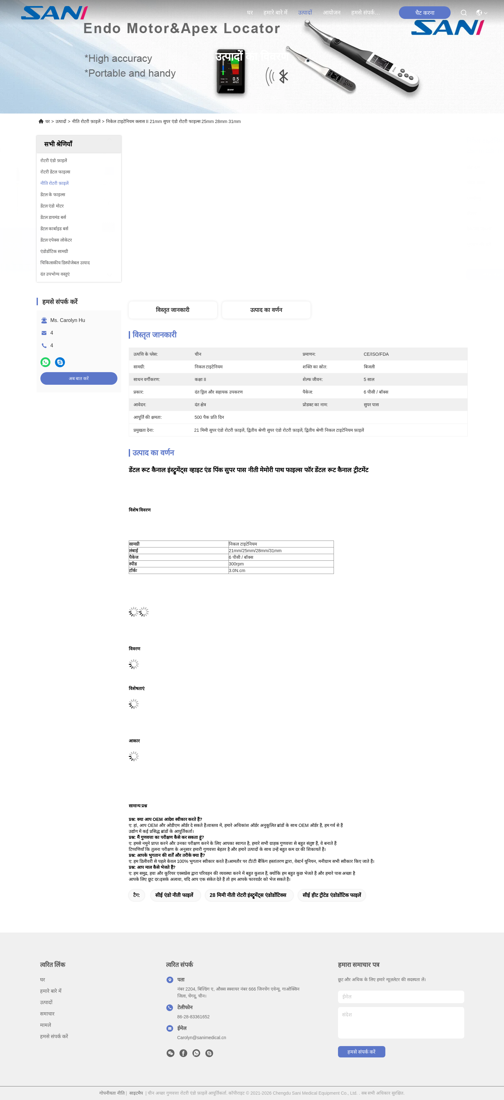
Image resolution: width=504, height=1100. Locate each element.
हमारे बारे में (276, 12)
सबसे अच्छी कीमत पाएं (352, 274)
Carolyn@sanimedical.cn (201, 1037)
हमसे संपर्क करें (366, 12)
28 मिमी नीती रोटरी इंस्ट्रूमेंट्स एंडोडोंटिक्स (248, 895)
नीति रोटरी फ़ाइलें (86, 121)
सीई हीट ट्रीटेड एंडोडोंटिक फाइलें (332, 895)
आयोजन (332, 12)
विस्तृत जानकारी (172, 310)
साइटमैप (136, 1093)
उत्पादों (305, 12)
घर (250, 12)
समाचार (47, 1013)
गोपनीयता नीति (112, 1093)
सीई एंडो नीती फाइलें (174, 895)
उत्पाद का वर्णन (266, 310)
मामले (45, 1025)
